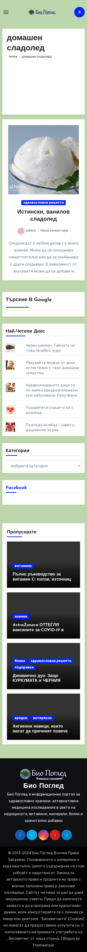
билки (20, 661)
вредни (21, 718)
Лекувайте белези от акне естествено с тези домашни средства (52, 368)
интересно (42, 718)
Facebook (16, 488)
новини (21, 616)
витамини (23, 566)
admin (27, 231)
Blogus (69, 938)
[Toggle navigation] (6, 12)
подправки (24, 667)
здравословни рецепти (43, 203)
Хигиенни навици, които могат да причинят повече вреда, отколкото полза (40, 731)
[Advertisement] (43, 84)
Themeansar (43, 945)
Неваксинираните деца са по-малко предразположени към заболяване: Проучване (52, 390)
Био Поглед (43, 786)
